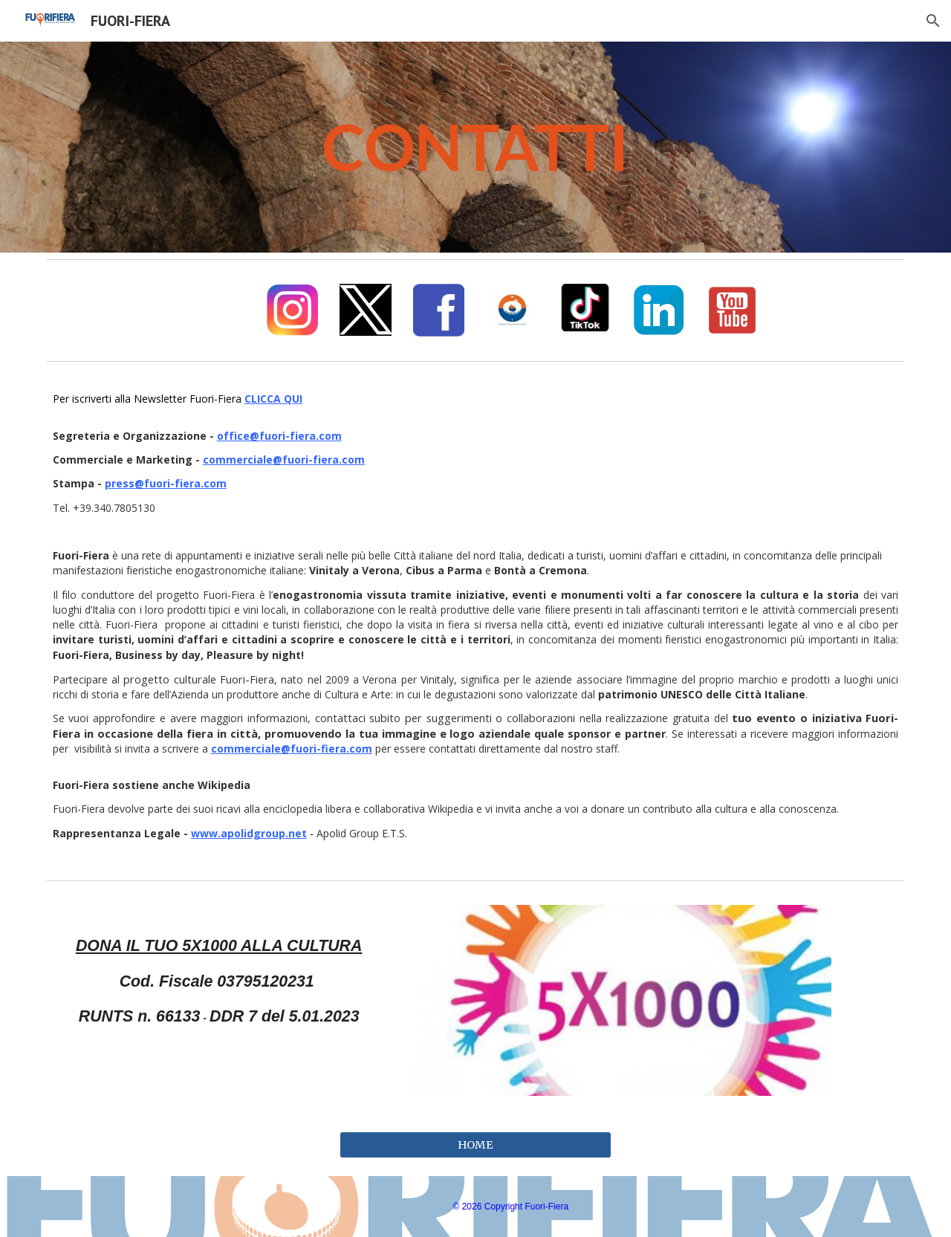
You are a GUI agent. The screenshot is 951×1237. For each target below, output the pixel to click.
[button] (933, 21)
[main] (475, 147)
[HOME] (475, 1145)
